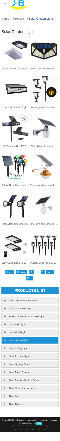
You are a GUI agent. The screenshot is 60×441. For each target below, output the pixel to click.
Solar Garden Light (41, 18)
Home (5, 18)
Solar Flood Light (17, 332)
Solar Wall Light (17, 324)
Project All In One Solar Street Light (26, 316)
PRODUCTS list (30, 290)
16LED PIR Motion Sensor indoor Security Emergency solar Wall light (15, 68)
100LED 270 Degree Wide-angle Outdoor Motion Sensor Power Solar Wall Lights (43, 68)
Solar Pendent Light (19, 356)
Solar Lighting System (20, 364)
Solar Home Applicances (21, 388)
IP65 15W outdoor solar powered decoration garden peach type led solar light (44, 224)
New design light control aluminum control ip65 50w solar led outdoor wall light (43, 185)
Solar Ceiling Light (18, 348)
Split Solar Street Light (20, 308)
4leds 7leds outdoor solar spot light (15, 224)
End (29, 278)
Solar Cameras (16, 404)
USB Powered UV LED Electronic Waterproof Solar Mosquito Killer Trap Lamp (15, 146)
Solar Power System (19, 372)
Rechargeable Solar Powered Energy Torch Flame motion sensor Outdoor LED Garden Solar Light (44, 107)
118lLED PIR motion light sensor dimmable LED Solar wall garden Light (15, 107)
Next (50, 272)
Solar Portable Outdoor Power (24, 380)
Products (19, 18)
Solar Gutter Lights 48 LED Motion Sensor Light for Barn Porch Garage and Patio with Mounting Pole (15, 263)
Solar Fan (14, 396)
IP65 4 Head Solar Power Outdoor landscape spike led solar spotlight (15, 185)
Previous (21, 272)
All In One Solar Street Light (23, 300)
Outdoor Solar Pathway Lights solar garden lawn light (43, 263)
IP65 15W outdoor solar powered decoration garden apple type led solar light (43, 146)
